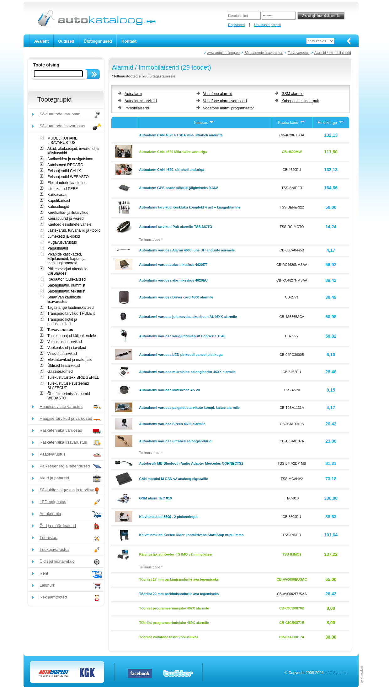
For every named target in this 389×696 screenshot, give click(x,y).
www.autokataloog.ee (223, 53)
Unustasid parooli (267, 25)
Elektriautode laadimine (67, 183)
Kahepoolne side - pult (300, 101)
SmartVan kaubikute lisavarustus (64, 299)
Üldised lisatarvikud (63, 365)
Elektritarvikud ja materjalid (69, 359)
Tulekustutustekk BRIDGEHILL (73, 377)
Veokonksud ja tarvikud (66, 347)
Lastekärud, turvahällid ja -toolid (73, 230)
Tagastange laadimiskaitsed (70, 307)
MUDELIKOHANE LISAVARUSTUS (62, 140)
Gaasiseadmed (60, 371)
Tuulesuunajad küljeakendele (71, 336)
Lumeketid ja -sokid (63, 236)
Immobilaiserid (137, 108)
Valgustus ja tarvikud (64, 342)
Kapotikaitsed (58, 200)
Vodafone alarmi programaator (228, 108)
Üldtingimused (98, 41)
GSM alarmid (292, 94)
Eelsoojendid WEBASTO (68, 177)
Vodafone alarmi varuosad (225, 101)
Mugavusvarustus (62, 242)
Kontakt (128, 41)
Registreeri (236, 25)
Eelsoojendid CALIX (64, 171)
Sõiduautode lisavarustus (263, 53)
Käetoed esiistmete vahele (69, 224)
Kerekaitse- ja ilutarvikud (67, 212)
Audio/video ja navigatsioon (70, 159)
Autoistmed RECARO (65, 165)
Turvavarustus (298, 53)
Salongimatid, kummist (66, 285)
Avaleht (41, 41)
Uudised (66, 41)
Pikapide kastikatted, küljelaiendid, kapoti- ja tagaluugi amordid (66, 258)
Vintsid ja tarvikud (62, 353)
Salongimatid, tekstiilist (66, 291)
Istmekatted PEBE (62, 189)
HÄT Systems (336, 673)
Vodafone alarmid (217, 94)
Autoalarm (133, 94)
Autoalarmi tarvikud (141, 101)
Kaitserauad (57, 194)
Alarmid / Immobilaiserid (332, 53)
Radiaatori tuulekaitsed (66, 279)
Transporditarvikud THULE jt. (71, 313)
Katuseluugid (58, 206)
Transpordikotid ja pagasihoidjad (62, 321)
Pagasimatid (57, 248)
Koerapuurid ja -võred (65, 218)
